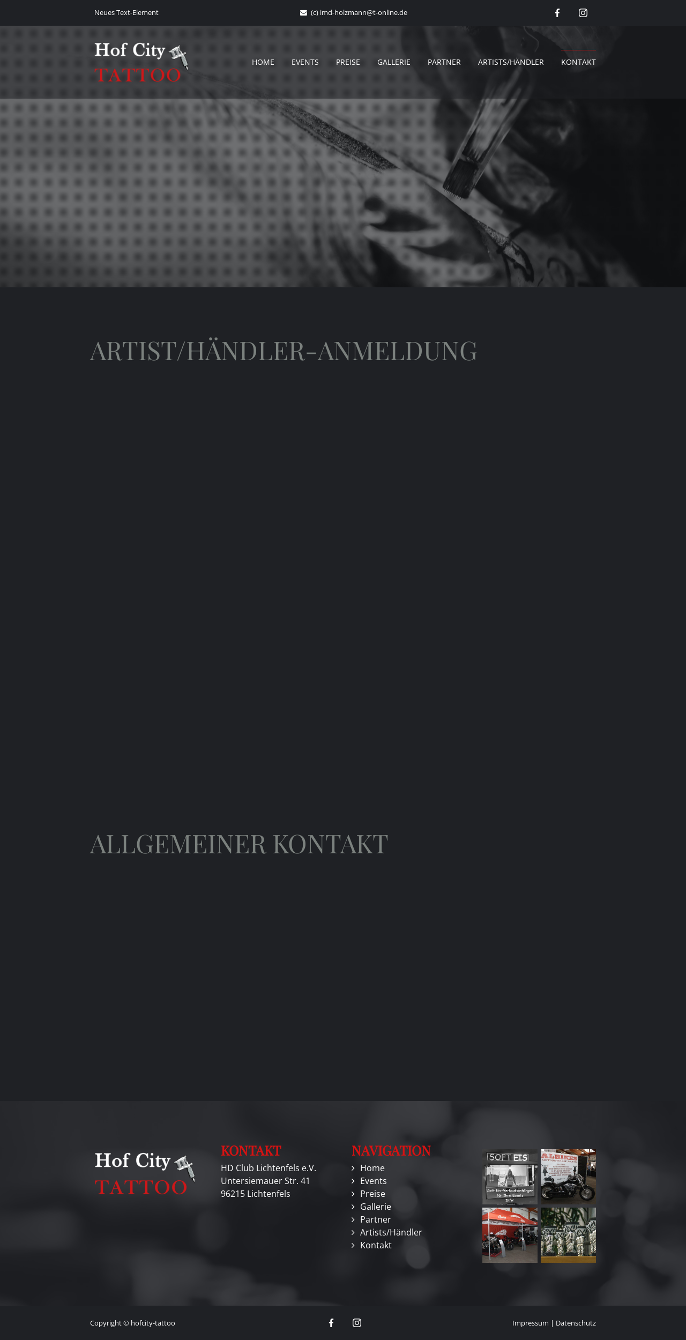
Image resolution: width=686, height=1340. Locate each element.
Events (305, 62)
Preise (348, 62)
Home (263, 62)
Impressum (530, 1323)
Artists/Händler (511, 62)
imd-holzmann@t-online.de (363, 12)
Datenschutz (576, 1323)
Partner (444, 62)
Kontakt (578, 62)
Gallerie (394, 62)
